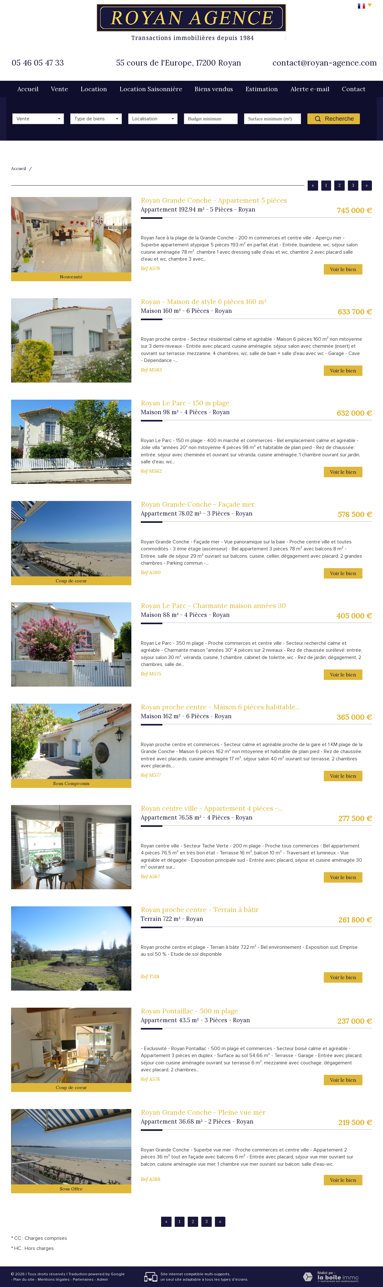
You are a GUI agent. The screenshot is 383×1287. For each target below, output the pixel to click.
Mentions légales (54, 1279)
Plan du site (24, 1279)
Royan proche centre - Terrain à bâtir (200, 909)
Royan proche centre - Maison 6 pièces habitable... (220, 707)
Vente (59, 89)
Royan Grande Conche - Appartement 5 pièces (214, 200)
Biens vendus (214, 89)
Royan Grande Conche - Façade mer (197, 504)
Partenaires (83, 1279)
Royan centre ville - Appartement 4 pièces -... (212, 808)
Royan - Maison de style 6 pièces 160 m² (204, 301)
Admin (102, 1279)
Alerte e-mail (310, 89)
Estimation (262, 89)
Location (94, 89)
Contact (354, 89)
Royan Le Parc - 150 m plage (185, 403)
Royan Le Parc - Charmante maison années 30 (213, 605)
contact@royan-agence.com (325, 63)
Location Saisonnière (151, 89)
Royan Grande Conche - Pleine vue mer (203, 1112)
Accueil (28, 89)
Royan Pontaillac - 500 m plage (189, 1011)
